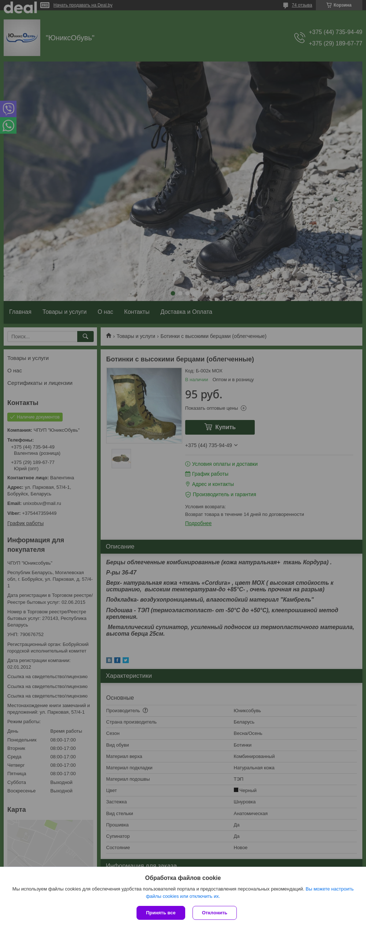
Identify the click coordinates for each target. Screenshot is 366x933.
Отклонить (214, 912)
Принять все (161, 912)
